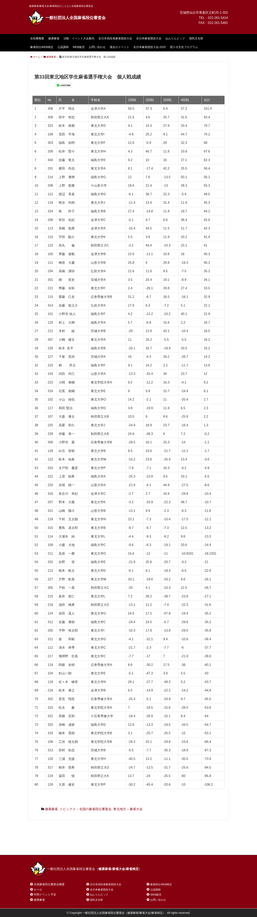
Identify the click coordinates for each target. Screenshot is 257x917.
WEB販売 (79, 47)
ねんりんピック (175, 38)
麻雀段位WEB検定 (41, 47)
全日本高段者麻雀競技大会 (115, 38)
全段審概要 (37, 38)
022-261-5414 (218, 17)
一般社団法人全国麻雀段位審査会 (67, 17)
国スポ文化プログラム (184, 47)
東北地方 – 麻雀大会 (128, 809)
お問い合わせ (97, 47)
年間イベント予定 (45, 894)
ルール (38, 889)
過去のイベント (119, 47)
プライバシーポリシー (120, 846)
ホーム (40, 846)
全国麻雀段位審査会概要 (49, 884)
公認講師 (63, 47)
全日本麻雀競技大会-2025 (149, 47)
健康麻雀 (53, 38)
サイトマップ (88, 846)
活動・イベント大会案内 (78, 38)
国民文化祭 (196, 38)
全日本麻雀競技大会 (148, 38)
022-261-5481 (218, 23)
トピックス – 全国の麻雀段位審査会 (85, 809)
